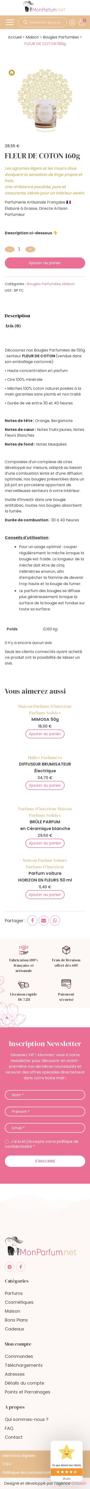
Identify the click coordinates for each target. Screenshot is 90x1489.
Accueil (15, 37)
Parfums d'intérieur (52, 706)
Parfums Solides (45, 713)
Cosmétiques (19, 1302)
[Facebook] (32, 920)
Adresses (15, 1374)
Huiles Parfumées (45, 757)
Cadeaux (14, 1329)
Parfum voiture (52, 860)
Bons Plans (16, 1320)
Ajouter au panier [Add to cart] (45, 734)
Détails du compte (24, 1383)
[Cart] (84, 20)
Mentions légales (19, 1455)
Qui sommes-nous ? (26, 1419)
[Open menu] (10, 22)
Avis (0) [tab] (13, 325)
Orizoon (78, 1483)
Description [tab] (17, 315)
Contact (14, 1437)
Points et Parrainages (27, 1392)
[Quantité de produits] (20, 249)
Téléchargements (24, 1365)
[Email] (44, 920)
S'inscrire (45, 1161)
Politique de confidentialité (28, 1472)
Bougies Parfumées (61, 37)
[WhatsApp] (55, 920)
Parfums (14, 1293)
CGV (6, 1464)
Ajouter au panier (45, 263)
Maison (32, 37)
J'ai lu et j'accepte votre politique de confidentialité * (41, 1144)
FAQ (9, 1428)
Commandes (19, 1356)
